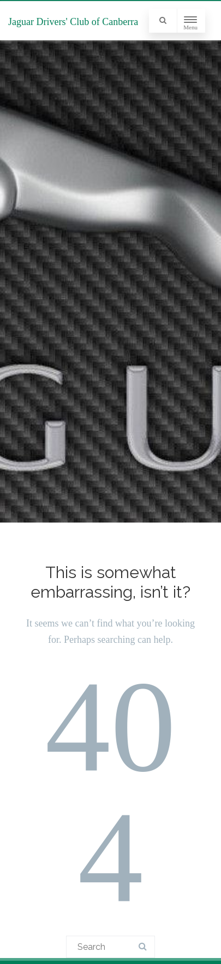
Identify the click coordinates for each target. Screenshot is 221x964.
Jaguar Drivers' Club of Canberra (73, 21)
